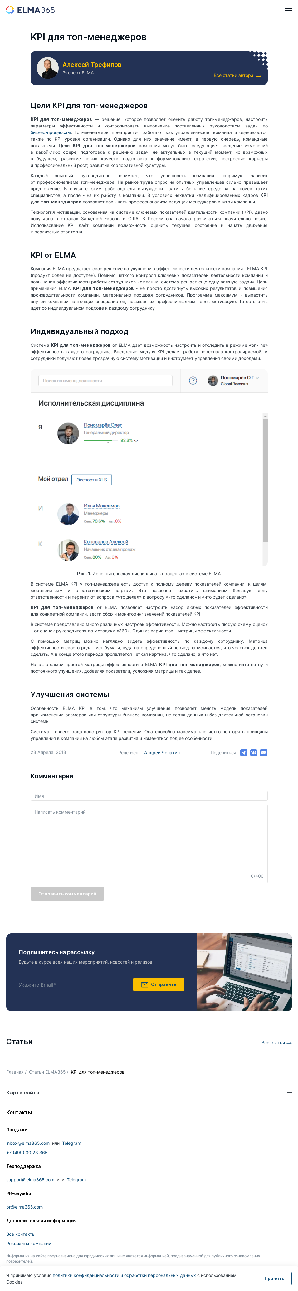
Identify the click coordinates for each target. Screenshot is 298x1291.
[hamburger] (288, 10)
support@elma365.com (30, 1179)
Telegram (71, 1143)
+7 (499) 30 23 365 (26, 1152)
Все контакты (20, 1234)
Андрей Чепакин (162, 752)
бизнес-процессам (51, 132)
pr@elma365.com (24, 1206)
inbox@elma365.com (28, 1143)
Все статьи (273, 1042)
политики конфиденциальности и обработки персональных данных (124, 1275)
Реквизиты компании (28, 1243)
